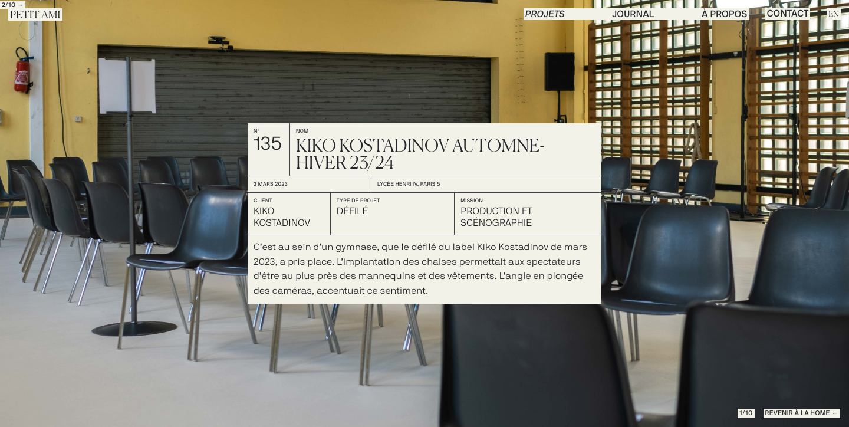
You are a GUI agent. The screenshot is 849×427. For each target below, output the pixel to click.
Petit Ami (35, 15)
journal (633, 14)
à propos (724, 14)
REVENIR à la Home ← (801, 413)
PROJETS (545, 14)
